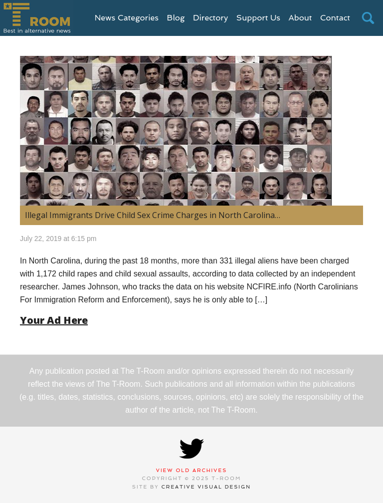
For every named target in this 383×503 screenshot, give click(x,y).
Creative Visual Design (206, 487)
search (368, 18)
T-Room (36, 18)
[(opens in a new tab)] (191, 131)
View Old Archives (191, 470)
